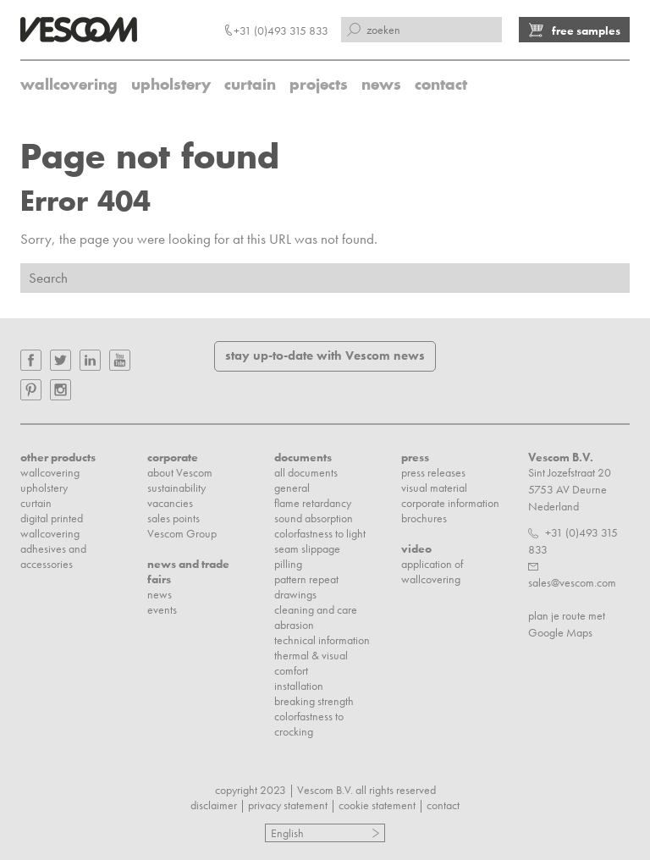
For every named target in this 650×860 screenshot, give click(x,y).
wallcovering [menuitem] (69, 84)
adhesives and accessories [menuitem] (53, 556)
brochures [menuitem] (424, 518)
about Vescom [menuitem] (179, 472)
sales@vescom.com (572, 582)
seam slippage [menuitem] (307, 548)
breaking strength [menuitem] (314, 700)
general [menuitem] (292, 487)
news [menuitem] (381, 84)
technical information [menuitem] (322, 640)
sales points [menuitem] (173, 518)
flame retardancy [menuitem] (312, 502)
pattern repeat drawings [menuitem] (306, 586)
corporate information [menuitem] (450, 502)
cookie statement (377, 805)
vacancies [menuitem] (170, 502)
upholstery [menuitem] (171, 84)
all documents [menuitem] (306, 472)
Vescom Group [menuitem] (182, 533)
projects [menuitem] (318, 84)
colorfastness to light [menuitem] (320, 533)
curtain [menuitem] (250, 84)
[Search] (325, 278)
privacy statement (288, 805)
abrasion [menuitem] (294, 624)
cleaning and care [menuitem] (315, 609)
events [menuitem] (162, 609)
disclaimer (213, 805)
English (287, 833)
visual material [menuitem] (434, 487)
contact (443, 805)
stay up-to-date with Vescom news (325, 355)
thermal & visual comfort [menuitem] (311, 663)
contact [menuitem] (441, 84)
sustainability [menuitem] (176, 487)
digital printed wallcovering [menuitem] (51, 525)
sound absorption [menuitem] (313, 518)
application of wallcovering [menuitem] (432, 571)
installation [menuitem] (298, 685)
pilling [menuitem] (288, 563)
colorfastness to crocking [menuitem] (309, 723)
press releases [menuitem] (433, 472)
